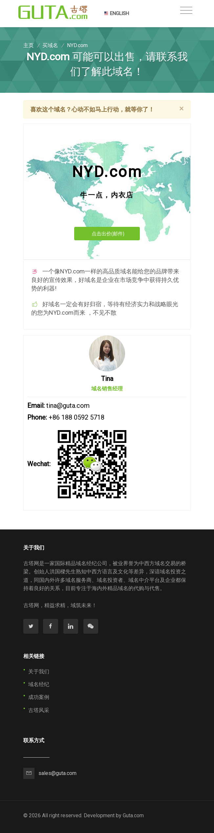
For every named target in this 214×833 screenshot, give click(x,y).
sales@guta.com (57, 773)
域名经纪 (38, 684)
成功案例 (38, 697)
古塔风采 (38, 710)
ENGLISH (116, 13)
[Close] (181, 108)
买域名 (50, 45)
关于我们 (38, 671)
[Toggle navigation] (186, 10)
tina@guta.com (68, 405)
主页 (28, 45)
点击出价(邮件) (108, 234)
